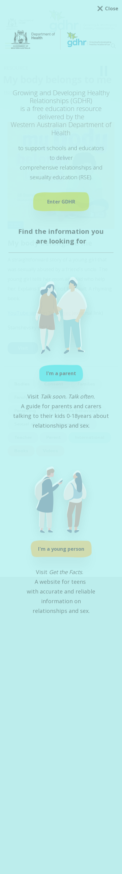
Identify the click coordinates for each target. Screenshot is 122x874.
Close (111, 8)
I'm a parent (61, 373)
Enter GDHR (61, 201)
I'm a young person (61, 549)
